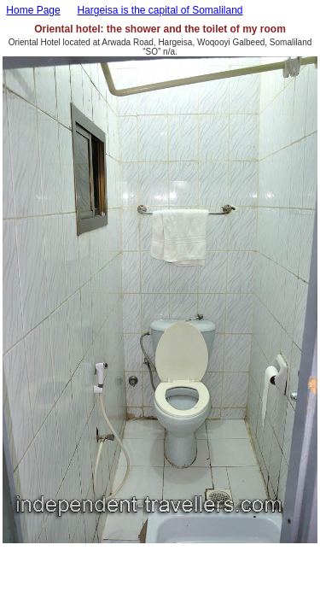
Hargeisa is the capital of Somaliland (159, 10)
